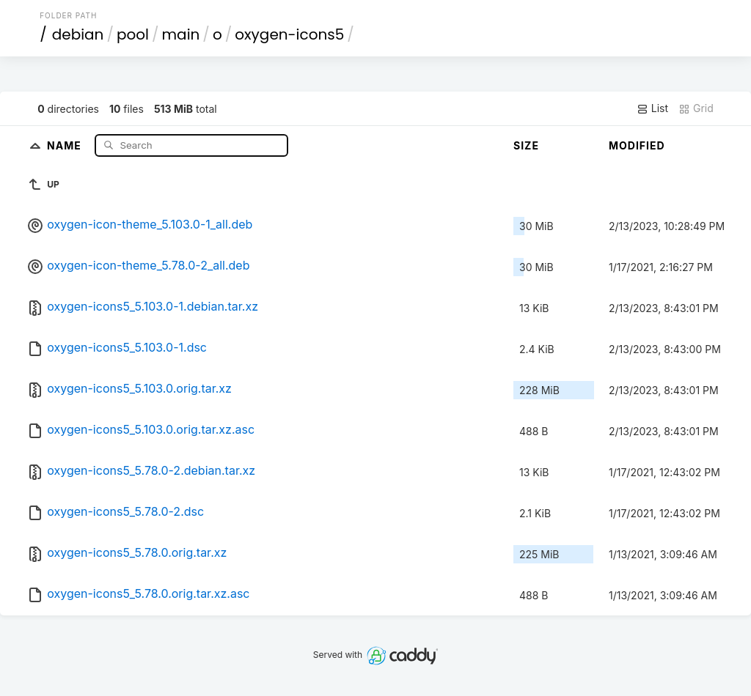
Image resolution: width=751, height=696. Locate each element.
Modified (637, 145)
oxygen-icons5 (289, 34)
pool (133, 34)
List (652, 108)
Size (526, 145)
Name (65, 144)
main (181, 34)
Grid (696, 108)
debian (78, 34)
